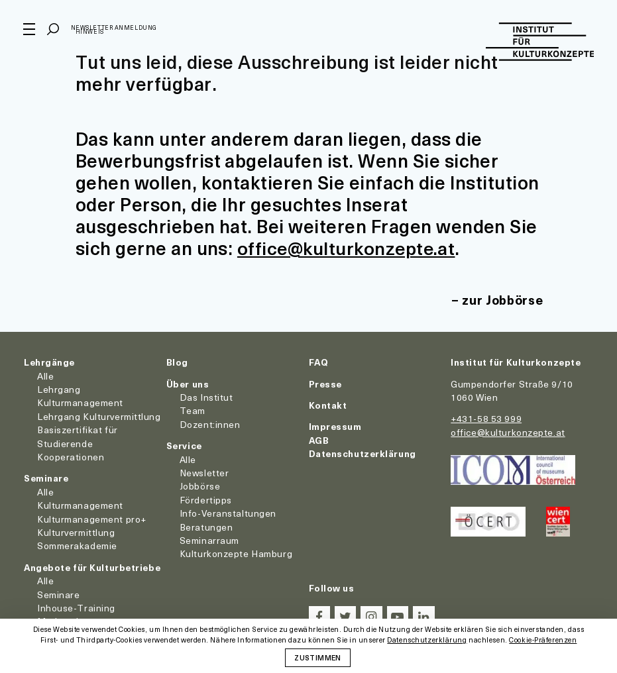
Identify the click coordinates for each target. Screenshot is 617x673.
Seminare (46, 478)
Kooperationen (70, 456)
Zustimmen (317, 657)
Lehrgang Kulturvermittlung (99, 416)
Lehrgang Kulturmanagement (80, 395)
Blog (177, 362)
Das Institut (206, 396)
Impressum (335, 426)
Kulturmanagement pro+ (91, 518)
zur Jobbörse (501, 299)
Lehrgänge (49, 362)
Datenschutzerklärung (362, 453)
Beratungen (206, 526)
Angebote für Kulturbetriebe (92, 567)
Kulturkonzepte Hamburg (236, 553)
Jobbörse (200, 486)
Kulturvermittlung (76, 532)
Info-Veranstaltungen (228, 512)
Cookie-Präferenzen (543, 640)
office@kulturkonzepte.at (348, 247)
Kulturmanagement (80, 504)
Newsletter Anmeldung (115, 29)
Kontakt (328, 404)
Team (192, 410)
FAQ (319, 362)
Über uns (187, 383)
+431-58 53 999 (486, 418)
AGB (319, 439)
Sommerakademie (77, 545)
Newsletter (204, 472)
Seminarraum (209, 539)
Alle (45, 375)
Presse (325, 383)
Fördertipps (206, 499)
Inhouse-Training (76, 607)
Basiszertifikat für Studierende (77, 435)
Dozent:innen (210, 424)
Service (184, 445)
